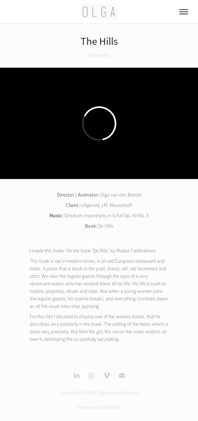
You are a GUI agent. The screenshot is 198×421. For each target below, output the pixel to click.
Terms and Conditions (99, 407)
